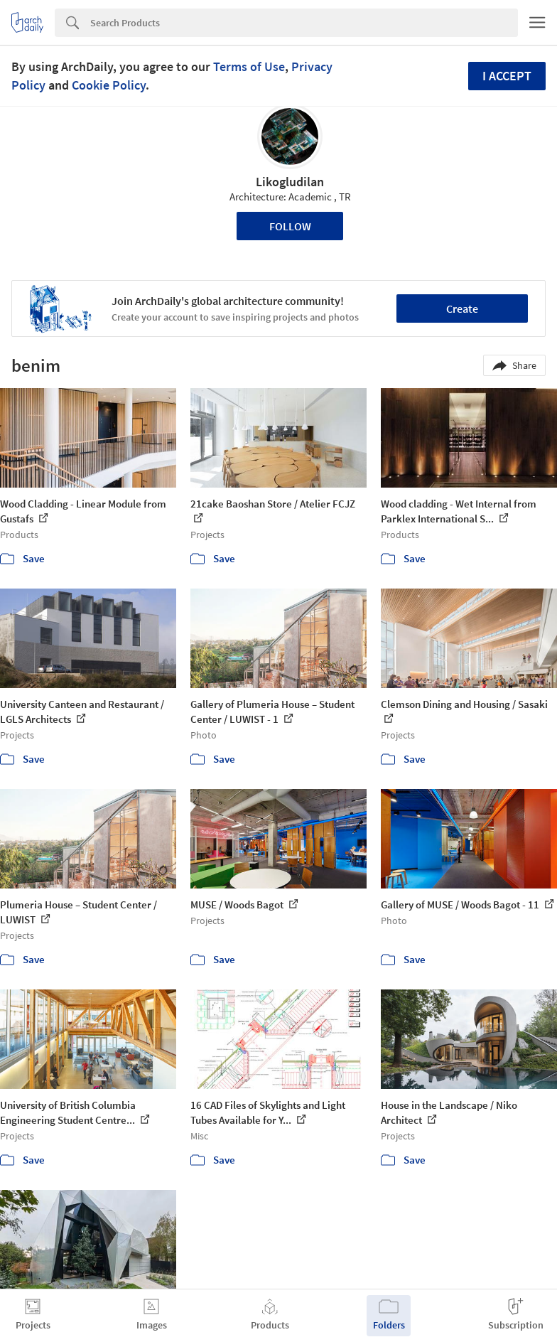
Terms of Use (249, 66)
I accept (506, 76)
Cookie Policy (109, 85)
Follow (290, 226)
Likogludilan (290, 181)
